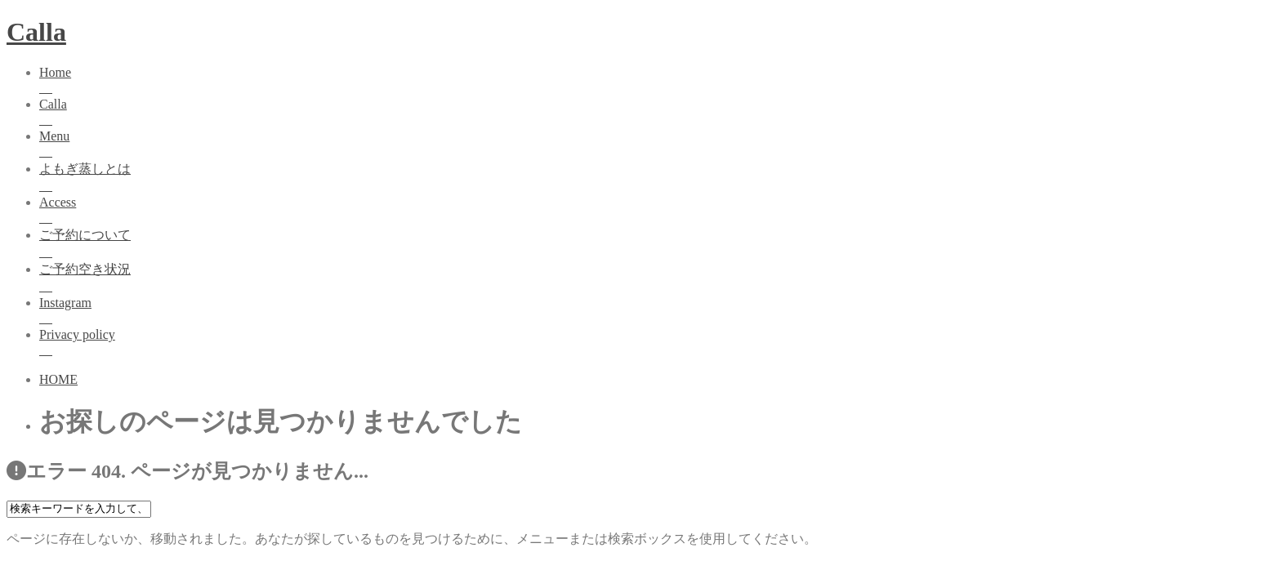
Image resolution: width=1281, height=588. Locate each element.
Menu (656, 145)
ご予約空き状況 (656, 279)
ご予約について (656, 244)
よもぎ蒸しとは (656, 178)
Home (656, 81)
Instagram (656, 311)
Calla (36, 32)
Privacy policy (656, 343)
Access (656, 211)
